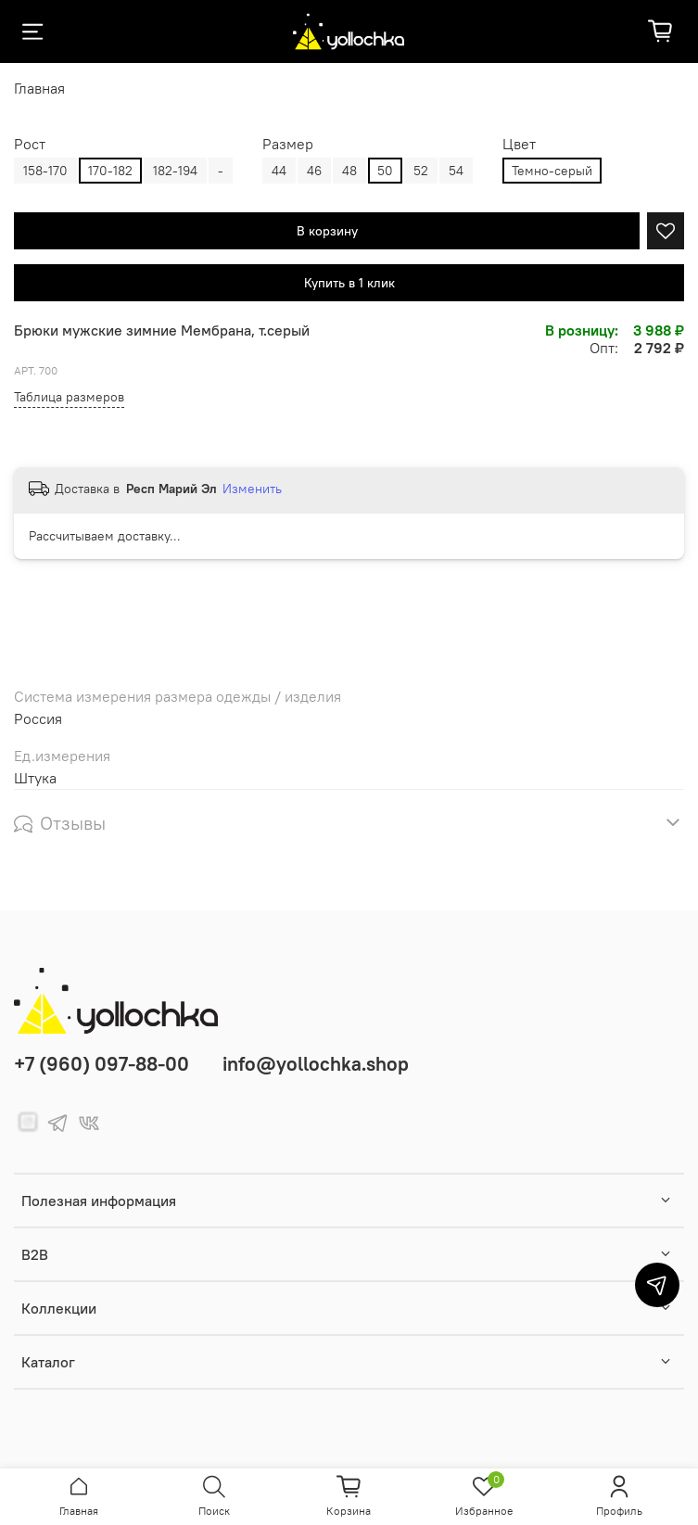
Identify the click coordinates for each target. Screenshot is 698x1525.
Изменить (252, 488)
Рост (29, 144)
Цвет (519, 144)
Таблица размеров (69, 396)
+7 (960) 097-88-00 (101, 1063)
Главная (39, 88)
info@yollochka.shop (315, 1063)
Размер (287, 144)
